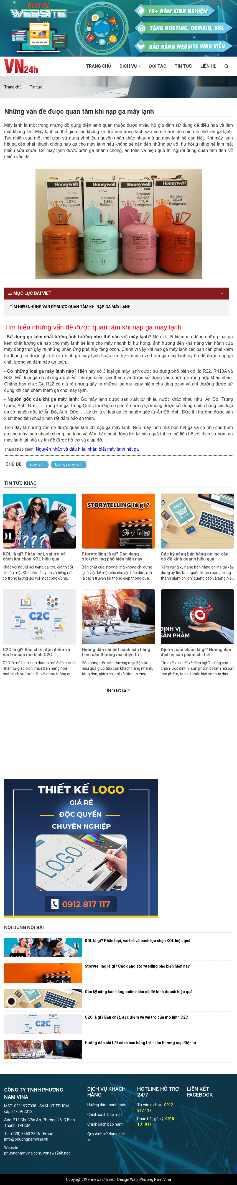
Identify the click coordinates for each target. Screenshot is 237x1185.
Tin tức (183, 66)
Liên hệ (208, 66)
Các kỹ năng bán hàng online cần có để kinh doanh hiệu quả (194, 556)
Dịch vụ (130, 66)
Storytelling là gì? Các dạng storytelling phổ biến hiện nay (112, 556)
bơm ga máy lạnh (68, 464)
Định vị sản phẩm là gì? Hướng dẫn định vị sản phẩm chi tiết (196, 652)
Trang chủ (98, 66)
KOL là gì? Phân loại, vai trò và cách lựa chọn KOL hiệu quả (34, 556)
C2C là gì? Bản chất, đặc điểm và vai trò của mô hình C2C (36, 652)
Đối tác (157, 66)
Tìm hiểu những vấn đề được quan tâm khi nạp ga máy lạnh (70, 307)
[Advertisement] (118, 740)
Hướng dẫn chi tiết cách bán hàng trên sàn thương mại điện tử (116, 652)
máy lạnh (37, 464)
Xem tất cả (116, 690)
